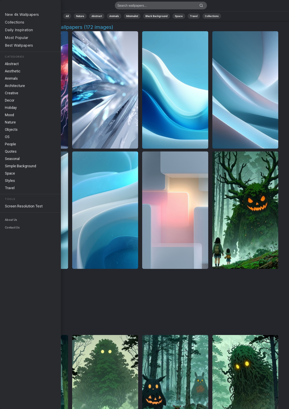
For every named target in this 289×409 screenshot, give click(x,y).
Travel (194, 16)
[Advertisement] (140, 302)
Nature (80, 16)
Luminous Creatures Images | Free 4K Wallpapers (24, 6)
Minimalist (132, 16)
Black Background (156, 16)
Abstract (96, 16)
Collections (212, 16)
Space (179, 16)
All (67, 16)
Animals (114, 16)
